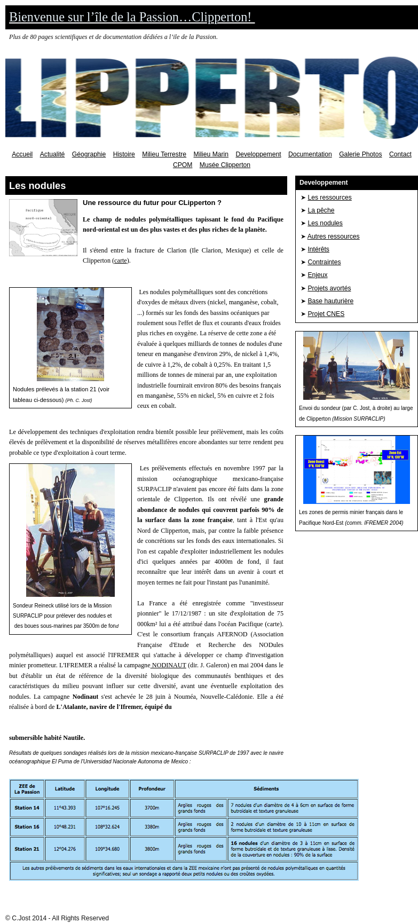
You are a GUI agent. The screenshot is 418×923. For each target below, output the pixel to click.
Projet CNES (325, 314)
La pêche (320, 210)
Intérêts (318, 249)
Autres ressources (333, 236)
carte (120, 260)
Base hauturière (330, 301)
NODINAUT (168, 665)
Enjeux (317, 275)
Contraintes (324, 262)
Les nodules (325, 223)
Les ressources (329, 197)
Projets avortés (329, 288)
